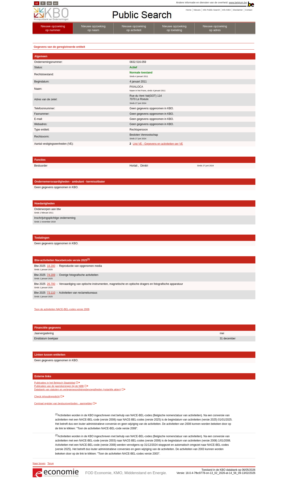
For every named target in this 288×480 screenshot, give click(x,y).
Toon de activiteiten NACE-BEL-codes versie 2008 (61, 309)
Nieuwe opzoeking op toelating (174, 28)
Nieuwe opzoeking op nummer (53, 28)
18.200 (51, 265)
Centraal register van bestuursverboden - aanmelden (63, 403)
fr (43, 3)
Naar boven (39, 463)
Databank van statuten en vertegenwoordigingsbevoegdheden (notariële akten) (77, 389)
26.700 (51, 284)
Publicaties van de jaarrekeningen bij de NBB (59, 386)
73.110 (51, 292)
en (55, 3)
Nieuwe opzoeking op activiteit (134, 28)
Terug (50, 463)
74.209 (51, 275)
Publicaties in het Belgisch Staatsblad (54, 382)
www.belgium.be (238, 2)
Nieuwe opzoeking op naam (93, 28)
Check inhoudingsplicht (47, 396)
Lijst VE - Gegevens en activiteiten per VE (158, 143)
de (49, 3)
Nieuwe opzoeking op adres (215, 28)
